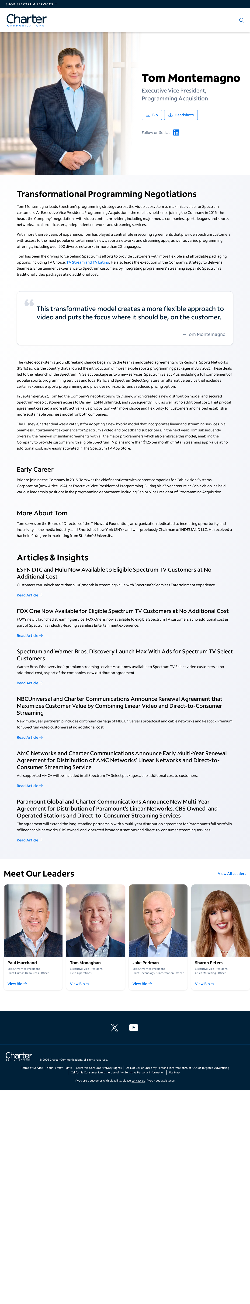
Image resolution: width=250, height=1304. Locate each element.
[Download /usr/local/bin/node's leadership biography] (152, 115)
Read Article (30, 594)
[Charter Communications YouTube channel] (134, 1027)
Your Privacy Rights (59, 1067)
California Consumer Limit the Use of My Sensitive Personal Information (117, 1072)
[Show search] (240, 20)
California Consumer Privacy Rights (99, 1067)
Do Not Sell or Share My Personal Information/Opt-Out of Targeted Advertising (177, 1067)
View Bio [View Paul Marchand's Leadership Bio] (17, 983)
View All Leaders (232, 873)
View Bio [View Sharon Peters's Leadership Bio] (205, 983)
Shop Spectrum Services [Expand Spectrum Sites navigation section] (29, 4)
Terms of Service (32, 1067)
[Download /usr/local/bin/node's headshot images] (181, 115)
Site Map (174, 1072)
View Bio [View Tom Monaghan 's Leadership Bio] (80, 983)
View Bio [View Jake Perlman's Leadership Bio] (142, 983)
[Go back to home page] (19, 1057)
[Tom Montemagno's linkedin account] (176, 132)
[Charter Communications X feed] (115, 1027)
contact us (138, 1080)
